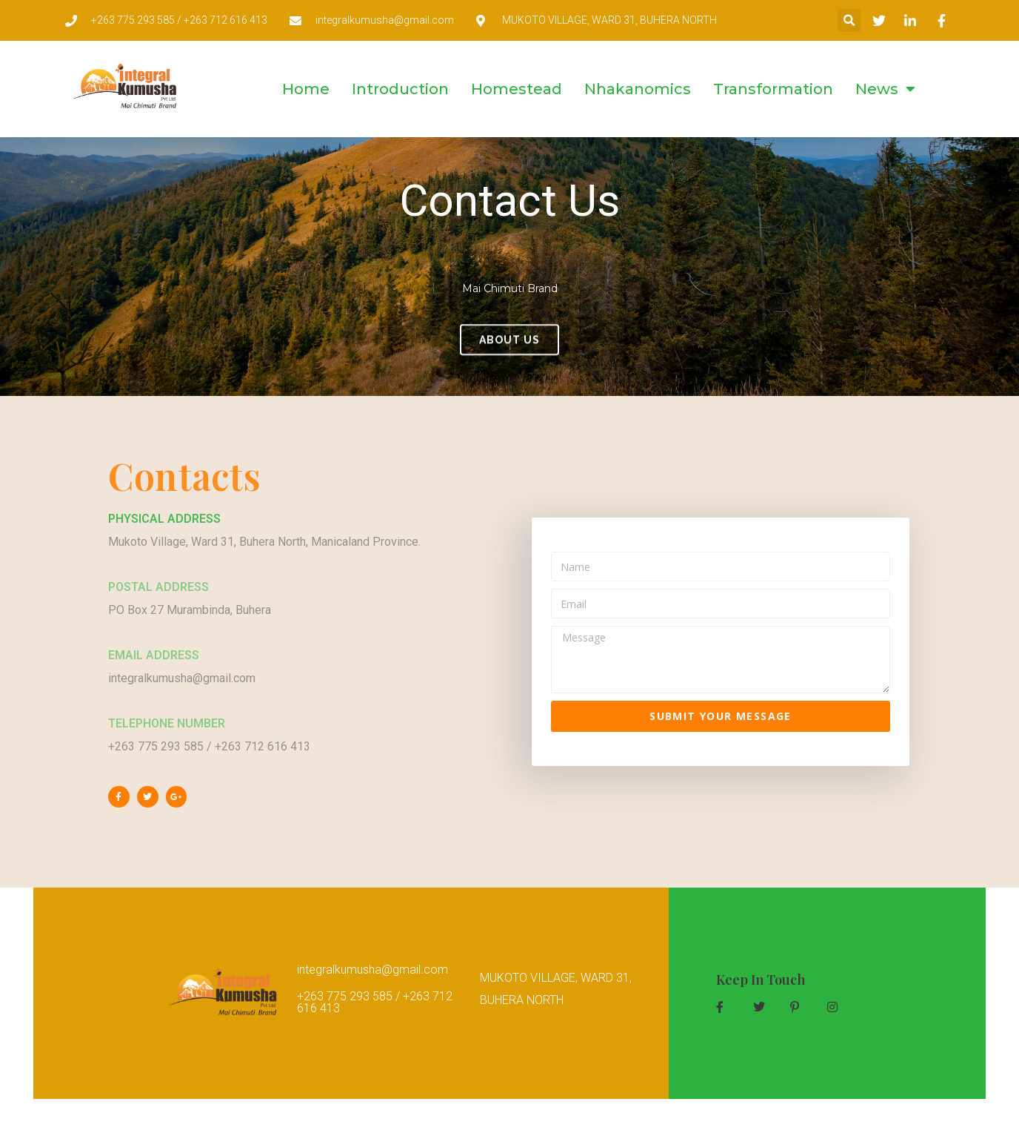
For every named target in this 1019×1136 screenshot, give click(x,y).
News (885, 89)
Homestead (516, 89)
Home (306, 89)
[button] (849, 20)
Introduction (400, 89)
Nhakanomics (637, 89)
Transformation (773, 89)
